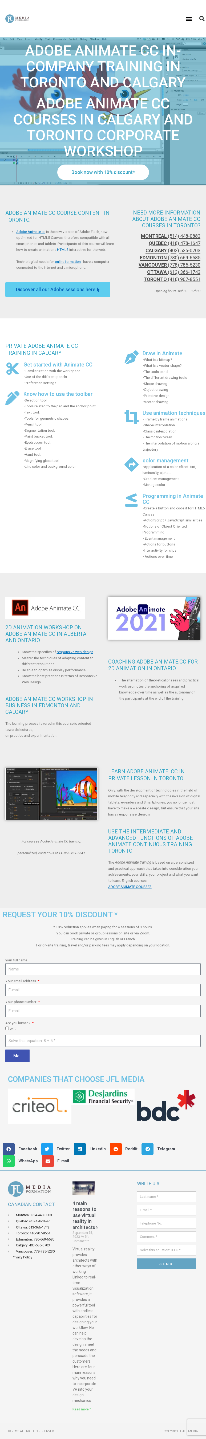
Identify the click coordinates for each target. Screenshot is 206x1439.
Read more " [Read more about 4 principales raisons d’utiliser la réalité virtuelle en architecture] (81, 1409)
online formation (68, 261)
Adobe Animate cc (30, 231)
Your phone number (21, 1002)
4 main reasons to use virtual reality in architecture (86, 1215)
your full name (16, 960)
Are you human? (18, 1023)
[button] (189, 19)
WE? (13, 1029)
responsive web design (75, 652)
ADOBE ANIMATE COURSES (130, 886)
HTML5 (62, 249)
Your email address (21, 981)
